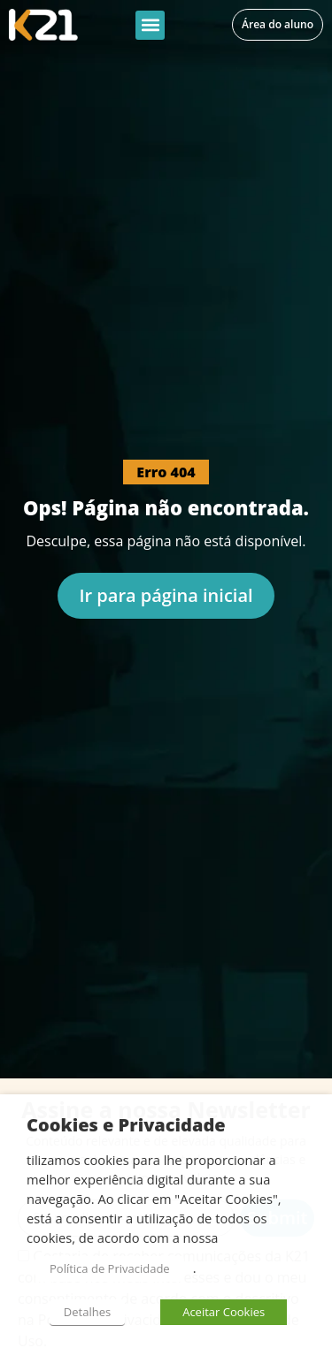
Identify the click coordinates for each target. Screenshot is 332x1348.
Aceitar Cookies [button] (223, 1312)
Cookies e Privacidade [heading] (126, 1125)
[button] (150, 25)
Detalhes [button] (87, 1312)
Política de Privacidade (110, 1268)
